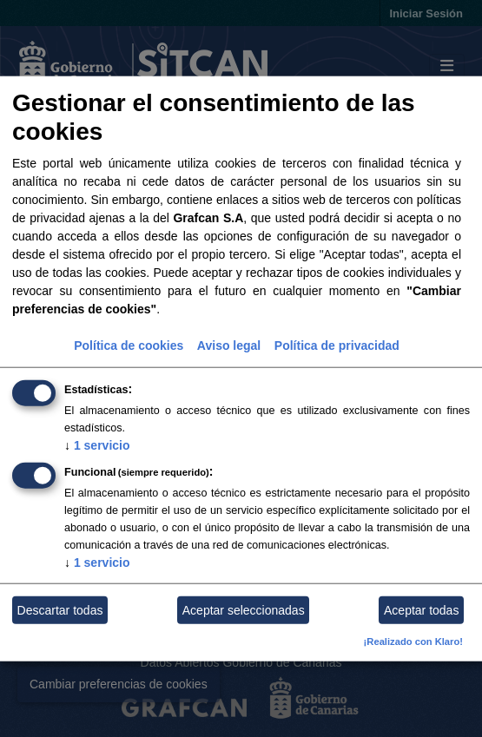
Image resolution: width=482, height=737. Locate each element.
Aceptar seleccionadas (243, 610)
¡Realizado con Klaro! (413, 641)
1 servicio (97, 445)
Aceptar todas (421, 610)
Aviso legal (229, 345)
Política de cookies (128, 345)
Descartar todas (60, 610)
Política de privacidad (336, 345)
